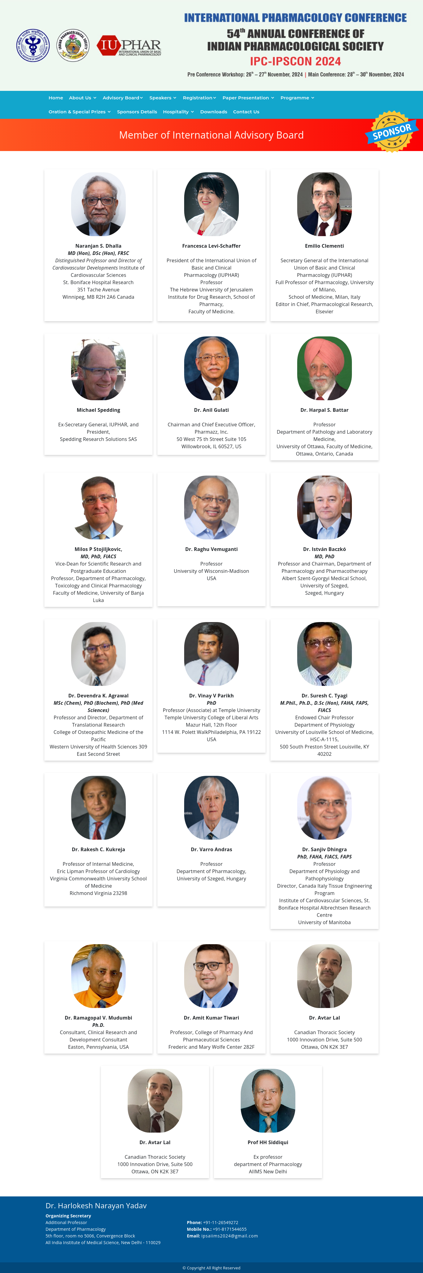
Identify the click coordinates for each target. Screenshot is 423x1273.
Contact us (246, 112)
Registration (197, 98)
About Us (80, 98)
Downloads (213, 112)
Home (56, 98)
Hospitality (176, 112)
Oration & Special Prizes (78, 112)
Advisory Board (121, 98)
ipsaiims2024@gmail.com (229, 1236)
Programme (295, 98)
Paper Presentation (246, 98)
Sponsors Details (137, 112)
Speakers (161, 98)
